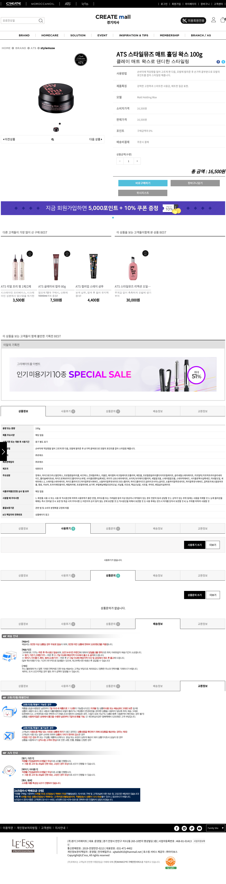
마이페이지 (190, 4)
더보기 (212, 545)
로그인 (164, 4)
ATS (33, 48)
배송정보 (158, 411)
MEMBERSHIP (169, 35)
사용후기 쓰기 (195, 545)
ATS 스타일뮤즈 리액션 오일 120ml (133, 286)
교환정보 (203, 411)
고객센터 (218, 4)
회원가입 (176, 4)
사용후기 (68, 411)
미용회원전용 (196, 20)
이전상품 (9, 139)
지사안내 (60, 828)
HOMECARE (49, 35)
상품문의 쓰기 (195, 595)
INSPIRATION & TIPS (133, 35)
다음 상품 (95, 139)
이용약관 (8, 828)
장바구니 (205, 4)
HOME (6, 48)
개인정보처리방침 (27, 828)
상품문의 (113, 411)
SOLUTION (78, 35)
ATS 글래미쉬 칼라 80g (52, 286)
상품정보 (23, 411)
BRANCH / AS (201, 35)
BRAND (24, 35)
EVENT (102, 35)
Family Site (213, 828)
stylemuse (48, 48)
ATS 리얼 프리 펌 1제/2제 (16, 286)
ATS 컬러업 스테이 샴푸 (90, 286)
